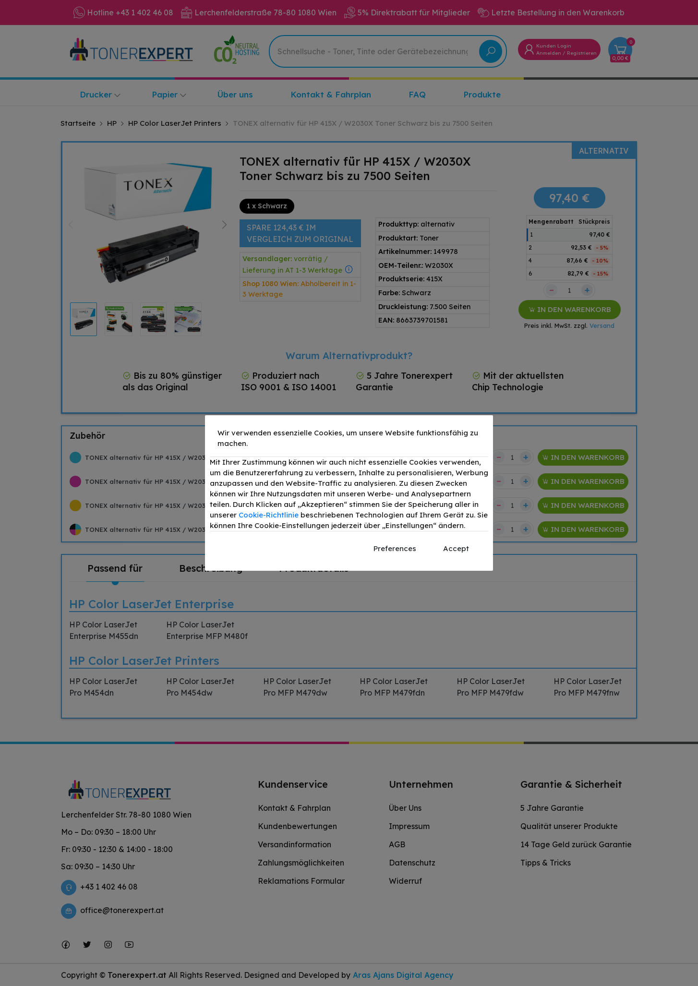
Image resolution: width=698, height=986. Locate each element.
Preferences (394, 548)
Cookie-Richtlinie (269, 514)
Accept (456, 548)
